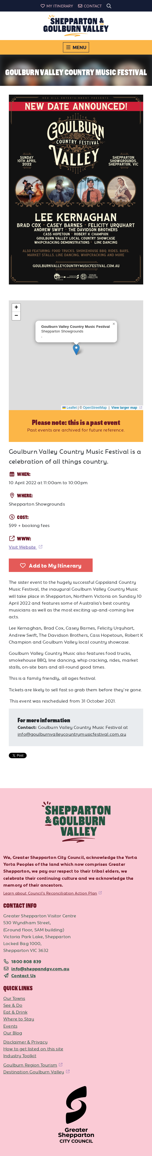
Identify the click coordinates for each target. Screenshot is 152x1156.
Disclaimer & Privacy (25, 1042)
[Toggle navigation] (76, 47)
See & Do (12, 1005)
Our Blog (12, 1033)
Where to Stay (18, 1019)
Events (10, 1026)
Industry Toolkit (19, 1055)
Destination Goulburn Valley (33, 1071)
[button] (76, 349)
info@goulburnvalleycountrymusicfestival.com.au (72, 734)
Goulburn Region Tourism (30, 1065)
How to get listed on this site (33, 1048)
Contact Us (23, 975)
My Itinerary (56, 6)
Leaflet (69, 408)
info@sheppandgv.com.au (40, 968)
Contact (90, 6)
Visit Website (23, 547)
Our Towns (14, 998)
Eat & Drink (15, 1012)
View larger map (124, 408)
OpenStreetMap (95, 408)
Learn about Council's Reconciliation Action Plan (50, 893)
